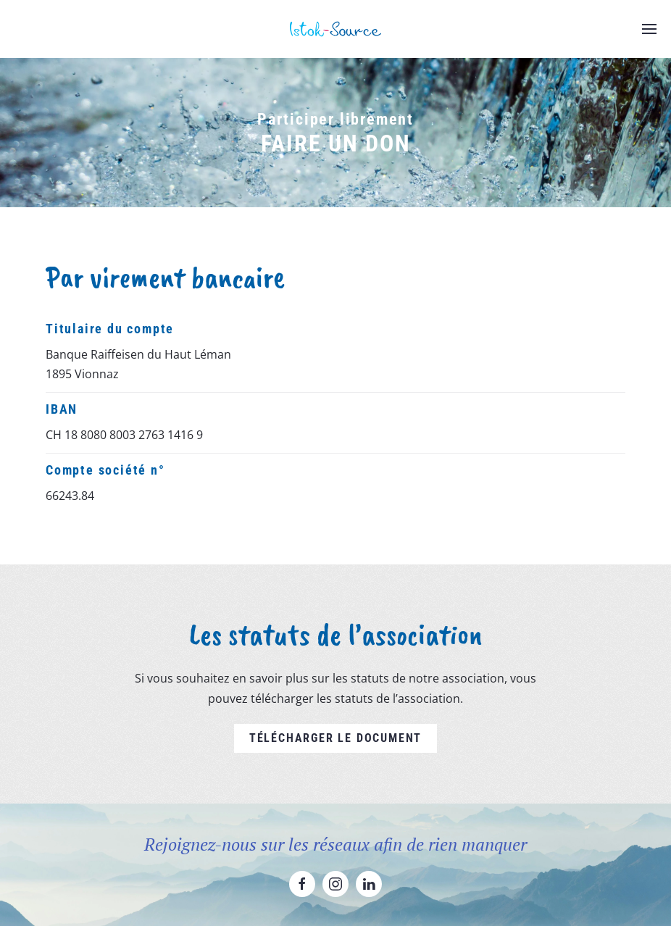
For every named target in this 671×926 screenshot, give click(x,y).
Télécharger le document (335, 738)
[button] (649, 29)
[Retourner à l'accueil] (335, 29)
